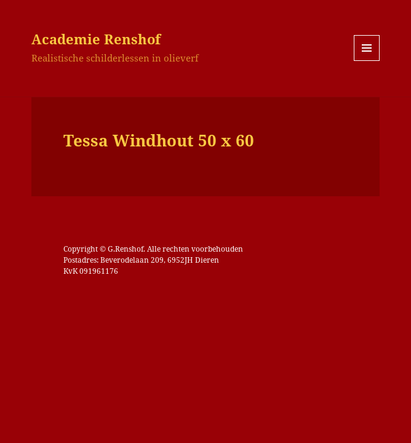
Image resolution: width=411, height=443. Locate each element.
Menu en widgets (367, 60)
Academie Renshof (96, 39)
